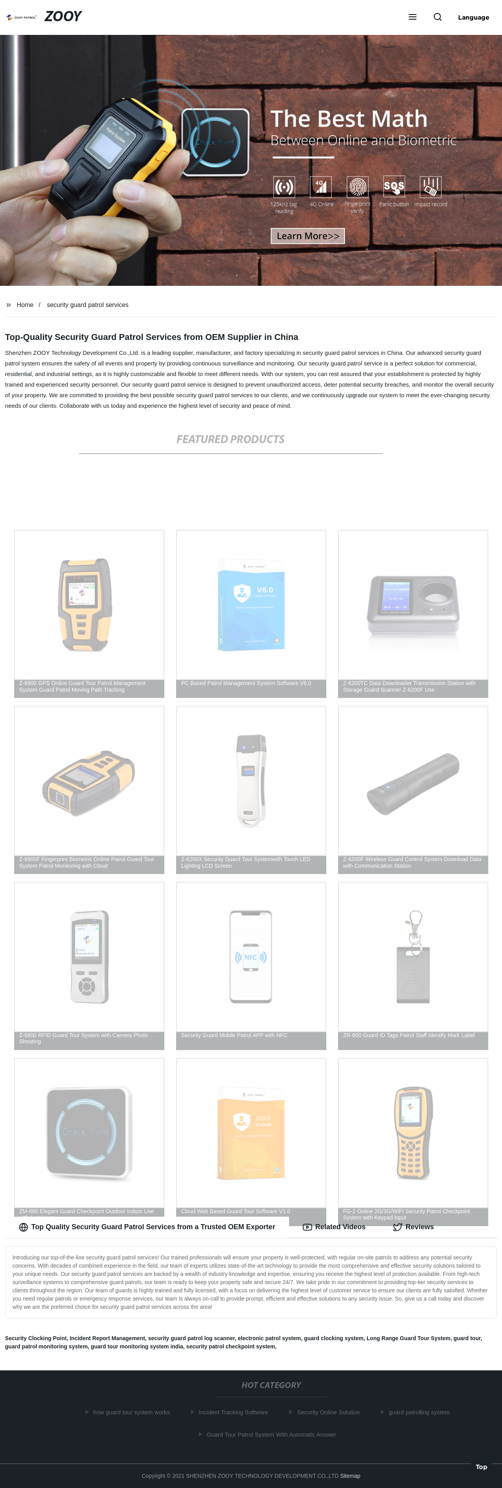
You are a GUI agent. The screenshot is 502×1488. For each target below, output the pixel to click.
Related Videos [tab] (334, 1227)
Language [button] (473, 17)
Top (481, 1467)
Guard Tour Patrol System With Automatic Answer (275, 1434)
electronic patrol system (269, 1338)
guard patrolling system (423, 1412)
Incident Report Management (107, 1338)
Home (25, 305)
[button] (412, 17)
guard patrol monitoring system (46, 1346)
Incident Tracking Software (237, 1412)
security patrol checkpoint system (230, 1346)
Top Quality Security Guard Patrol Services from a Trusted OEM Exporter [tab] (147, 1227)
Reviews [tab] (413, 1227)
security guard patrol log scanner (191, 1338)
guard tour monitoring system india (137, 1346)
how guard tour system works (135, 1412)
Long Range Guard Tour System (409, 1338)
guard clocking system (334, 1338)
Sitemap (350, 1476)
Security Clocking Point (36, 1338)
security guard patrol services (88, 305)
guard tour (466, 1338)
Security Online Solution (332, 1412)
